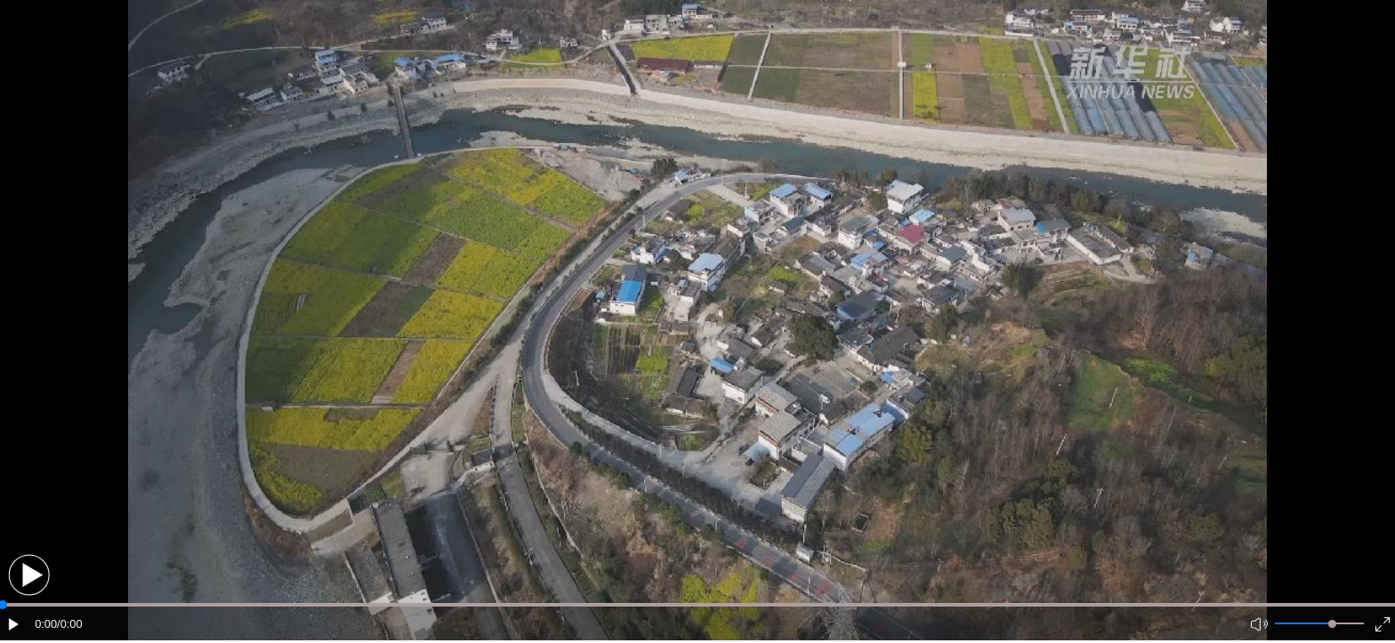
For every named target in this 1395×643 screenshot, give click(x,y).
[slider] (1332, 624)
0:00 (46, 624)
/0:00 (69, 624)
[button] (29, 575)
